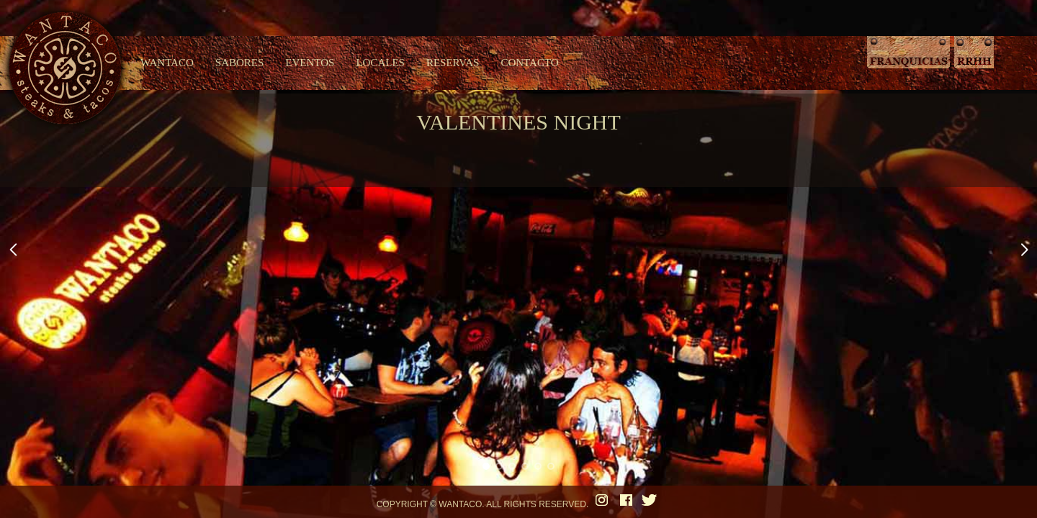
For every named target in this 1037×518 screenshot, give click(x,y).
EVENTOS (309, 62)
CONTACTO (529, 62)
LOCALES (380, 62)
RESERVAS (453, 62)
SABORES (239, 62)
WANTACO (167, 62)
